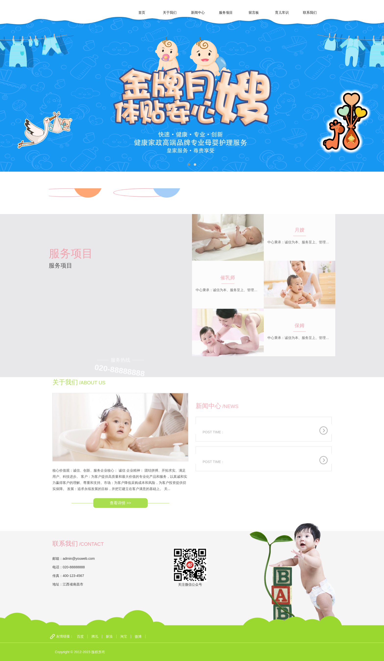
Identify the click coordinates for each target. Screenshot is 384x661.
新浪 (109, 636)
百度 (80, 636)
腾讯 (94, 636)
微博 (138, 636)
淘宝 (123, 636)
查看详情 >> (120, 475)
